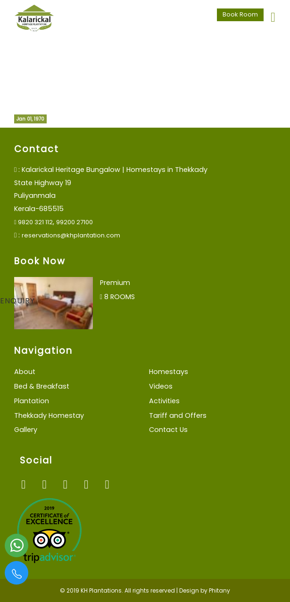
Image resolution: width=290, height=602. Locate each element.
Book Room (240, 14)
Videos (161, 386)
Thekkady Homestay (49, 415)
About (24, 371)
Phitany (219, 590)
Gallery (25, 429)
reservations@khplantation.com (71, 235)
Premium (115, 282)
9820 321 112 (33, 222)
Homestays (168, 371)
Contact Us (168, 429)
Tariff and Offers (178, 415)
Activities (164, 401)
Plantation (31, 401)
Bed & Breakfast (41, 386)
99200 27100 (74, 222)
